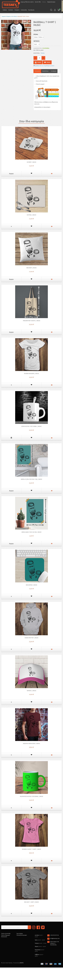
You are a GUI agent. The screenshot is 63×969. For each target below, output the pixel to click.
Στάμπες (8, 16)
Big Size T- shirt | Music (31, 902)
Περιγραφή (37, 71)
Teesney (42, 53)
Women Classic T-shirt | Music (31, 849)
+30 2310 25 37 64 (54, 935)
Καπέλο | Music (31, 690)
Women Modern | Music (31, 373)
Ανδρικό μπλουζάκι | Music (31, 743)
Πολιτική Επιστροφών (22, 935)
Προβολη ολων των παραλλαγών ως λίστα (44, 65)
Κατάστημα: (36, 53)
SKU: (34, 50)
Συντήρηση (53, 71)
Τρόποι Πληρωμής (5, 935)
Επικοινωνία (4, 936)
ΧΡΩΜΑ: (35, 34)
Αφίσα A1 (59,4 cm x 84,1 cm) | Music (31, 479)
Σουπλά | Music (31, 215)
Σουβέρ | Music (31, 162)
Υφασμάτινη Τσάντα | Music (31, 320)
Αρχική (3, 16)
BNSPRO (22, 963)
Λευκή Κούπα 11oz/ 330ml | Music (31, 426)
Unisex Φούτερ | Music (31, 638)
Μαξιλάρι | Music (31, 268)
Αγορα (11, 174)
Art (12, 16)
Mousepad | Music (31, 585)
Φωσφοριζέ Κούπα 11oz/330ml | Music (31, 796)
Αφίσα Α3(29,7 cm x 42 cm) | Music (31, 532)
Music (15, 16)
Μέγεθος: (36, 41)
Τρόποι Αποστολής (5, 933)
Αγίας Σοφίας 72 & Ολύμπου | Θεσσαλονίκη (54, 943)
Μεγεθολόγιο (45, 71)
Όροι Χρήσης (20, 933)
